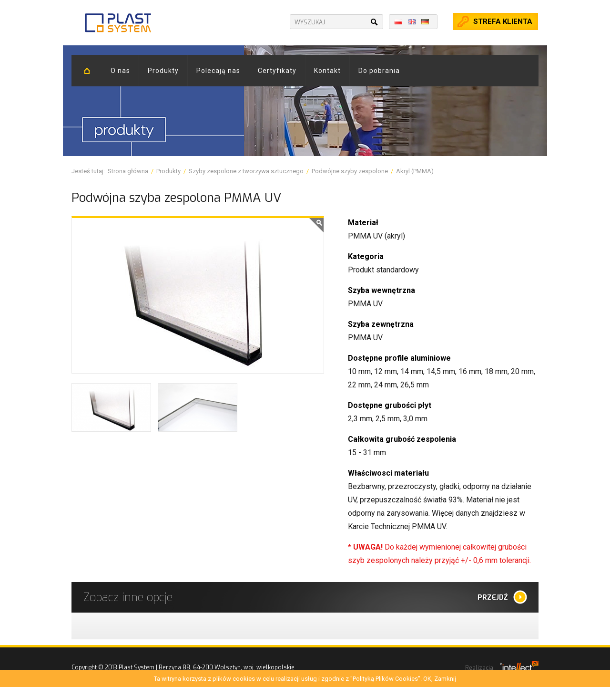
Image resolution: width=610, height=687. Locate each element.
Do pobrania (379, 70)
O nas (120, 70)
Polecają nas (218, 70)
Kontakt (327, 70)
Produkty (163, 70)
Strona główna (128, 171)
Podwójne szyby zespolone (350, 171)
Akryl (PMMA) (415, 171)
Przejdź (493, 597)
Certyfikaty (277, 70)
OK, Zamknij (439, 678)
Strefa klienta (502, 21)
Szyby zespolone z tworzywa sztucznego (246, 171)
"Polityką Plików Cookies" (385, 678)
